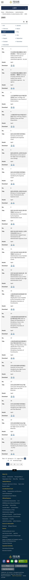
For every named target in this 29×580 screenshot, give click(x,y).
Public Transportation (17, 575)
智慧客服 (22, 2)
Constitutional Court (7, 488)
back (24, 22)
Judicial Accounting (7, 521)
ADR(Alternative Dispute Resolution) (11, 503)
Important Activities (7, 545)
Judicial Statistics (19, 12)
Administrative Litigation (8, 512)
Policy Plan (15, 479)
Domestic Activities (7, 550)
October (5, 41)
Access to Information (8, 523)
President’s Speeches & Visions (9, 484)
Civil (18, 500)
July (18, 35)
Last (21, 464)
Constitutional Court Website (9, 495)
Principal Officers (19, 476)
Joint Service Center (7, 533)
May (18, 32)
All (4, 25)
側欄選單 (2, 2)
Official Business (10, 12)
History (4, 476)
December (6, 44)
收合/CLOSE (14, 470)
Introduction (10, 476)
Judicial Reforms (6, 481)
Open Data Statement (8, 569)
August (5, 38)
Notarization (5, 518)
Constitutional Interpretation (9, 500)
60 (11, 460)
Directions (21, 479)
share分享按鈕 (27, 22)
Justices (4, 491)
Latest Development (7, 493)
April (4, 32)
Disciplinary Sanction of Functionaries (11, 516)
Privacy (7, 565)
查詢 (26, 2)
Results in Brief (6, 486)
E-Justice (12, 518)
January (19, 25)
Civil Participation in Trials (8, 509)
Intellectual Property (7, 514)
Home (2, 12)
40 (8, 460)
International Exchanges (8, 548)
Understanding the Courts (8, 531)
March (18, 28)
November (19, 41)
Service (4, 528)
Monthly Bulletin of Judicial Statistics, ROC (13, 14)
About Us (4, 474)
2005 (26, 14)
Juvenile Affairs (6, 507)
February (5, 28)
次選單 (14, 8)
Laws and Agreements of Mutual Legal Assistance (11, 536)
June (4, 35)
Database (4, 526)
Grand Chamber (17, 514)
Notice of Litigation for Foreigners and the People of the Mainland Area (12, 540)
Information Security (21, 565)
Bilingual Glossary (12, 526)
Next (17, 464)
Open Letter (21, 484)
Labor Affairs (5, 505)
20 (25, 458)
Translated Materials (7, 543)
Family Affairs (13, 505)
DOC (11, 65)
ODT (13, 65)
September (19, 38)
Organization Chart (6, 479)
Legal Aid (15, 533)
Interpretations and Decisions (14, 491)
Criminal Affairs (14, 507)
